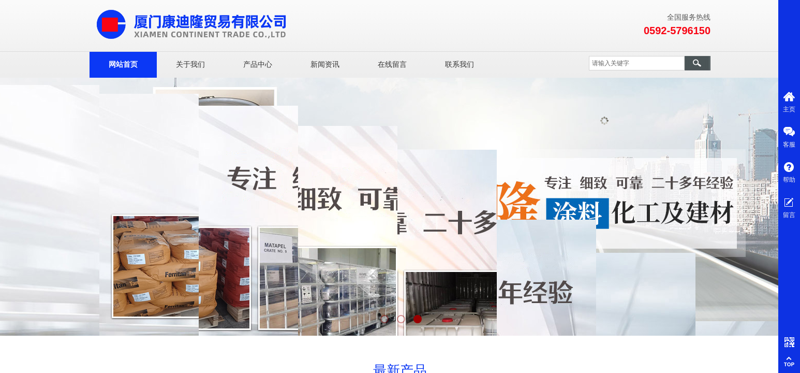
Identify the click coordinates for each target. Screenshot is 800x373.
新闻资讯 (324, 64)
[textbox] (637, 63)
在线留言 (392, 64)
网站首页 (123, 64)
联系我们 (459, 64)
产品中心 (257, 64)
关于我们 (190, 64)
